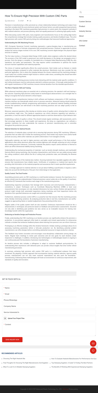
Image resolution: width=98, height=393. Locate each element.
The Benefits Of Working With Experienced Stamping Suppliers (72, 367)
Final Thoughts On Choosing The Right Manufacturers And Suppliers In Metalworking (25, 363)
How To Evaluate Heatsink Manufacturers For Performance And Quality (73, 359)
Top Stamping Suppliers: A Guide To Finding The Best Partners (72, 363)
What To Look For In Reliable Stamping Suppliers (19, 367)
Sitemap (65, 389)
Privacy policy (73, 389)
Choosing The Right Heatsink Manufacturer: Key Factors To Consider (14, 358)
